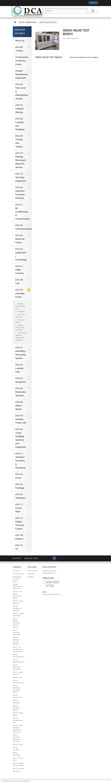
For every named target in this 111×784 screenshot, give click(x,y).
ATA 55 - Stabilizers (20, 496)
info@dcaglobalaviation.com (52, 594)
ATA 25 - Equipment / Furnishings (21, 254)
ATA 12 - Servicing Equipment (20, 177)
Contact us (93, 3)
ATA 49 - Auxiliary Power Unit (20, 419)
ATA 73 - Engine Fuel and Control (19, 523)
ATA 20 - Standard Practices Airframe (20, 192)
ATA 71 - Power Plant (19, 508)
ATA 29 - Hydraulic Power (20, 293)
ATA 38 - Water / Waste (19, 405)
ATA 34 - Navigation (20, 380)
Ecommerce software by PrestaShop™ (18, 781)
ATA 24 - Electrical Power (19, 239)
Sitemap (30, 577)
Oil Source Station (19, 321)
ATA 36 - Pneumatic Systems (20, 392)
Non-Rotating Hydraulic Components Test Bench (20, 336)
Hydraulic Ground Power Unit (20, 306)
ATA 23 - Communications (23, 227)
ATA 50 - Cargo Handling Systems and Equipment (20, 438)
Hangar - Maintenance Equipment (21, 74)
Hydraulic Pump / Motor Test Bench (20, 327)
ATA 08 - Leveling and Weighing (19, 124)
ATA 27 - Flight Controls (19, 270)
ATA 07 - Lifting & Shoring (19, 109)
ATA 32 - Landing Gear (19, 368)
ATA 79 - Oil (19, 547)
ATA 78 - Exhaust (19, 537)
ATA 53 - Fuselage (19, 486)
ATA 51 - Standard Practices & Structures (20, 460)
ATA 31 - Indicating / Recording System (20, 353)
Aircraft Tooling (19, 49)
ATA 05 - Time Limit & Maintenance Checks (21, 91)
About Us (19, 40)
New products (32, 571)
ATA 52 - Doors (19, 476)
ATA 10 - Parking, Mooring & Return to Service (20, 160)
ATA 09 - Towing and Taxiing (19, 141)
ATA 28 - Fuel (19, 281)
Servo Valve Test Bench (20, 316)
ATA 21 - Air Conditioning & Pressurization (22, 211)
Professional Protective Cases (21, 61)
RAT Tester (20, 311)
